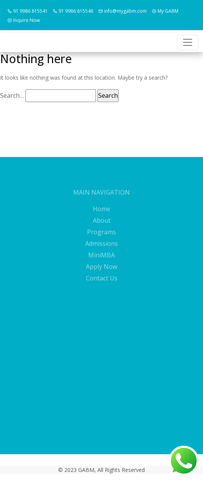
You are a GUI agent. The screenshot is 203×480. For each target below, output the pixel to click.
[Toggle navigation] (187, 42)
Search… (12, 95)
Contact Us (101, 283)
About (102, 225)
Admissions (101, 248)
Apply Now (101, 271)
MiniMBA (101, 260)
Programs (101, 236)
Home (101, 213)
